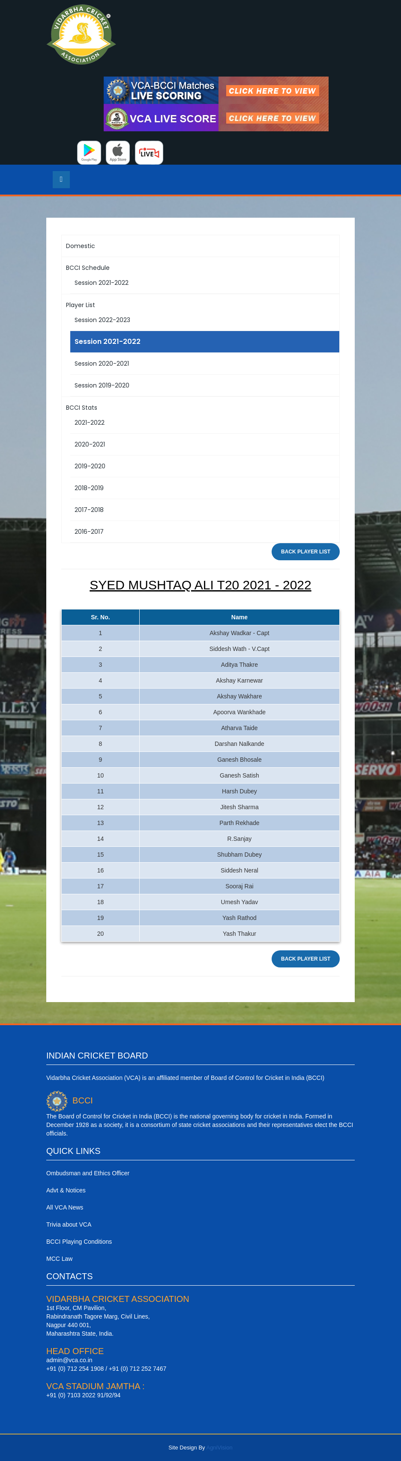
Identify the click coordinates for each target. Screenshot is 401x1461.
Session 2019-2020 (102, 385)
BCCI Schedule (88, 267)
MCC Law (59, 1258)
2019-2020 (90, 466)
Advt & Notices (66, 1190)
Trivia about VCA (68, 1224)
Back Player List (305, 552)
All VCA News (64, 1207)
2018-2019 (89, 488)
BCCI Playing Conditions (79, 1241)
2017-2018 (89, 510)
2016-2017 (89, 531)
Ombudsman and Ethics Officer (87, 1173)
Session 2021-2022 (102, 282)
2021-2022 (90, 422)
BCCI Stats (81, 407)
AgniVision (219, 1447)
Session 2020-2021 (102, 363)
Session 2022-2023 (102, 320)
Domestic (80, 246)
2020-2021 (90, 444)
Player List (80, 305)
